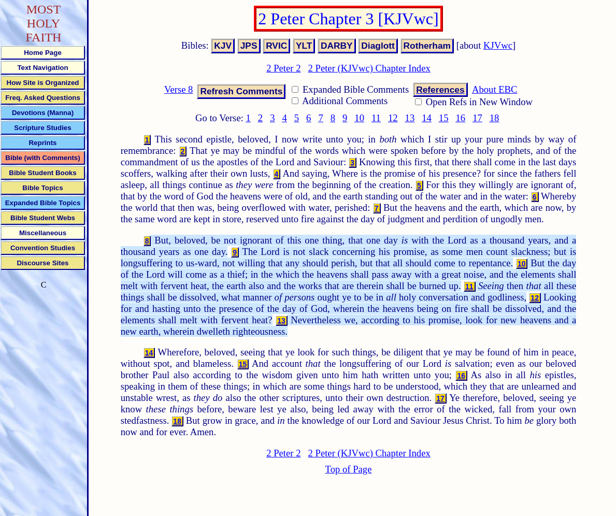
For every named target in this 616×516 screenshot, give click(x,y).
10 (359, 117)
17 (477, 117)
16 (460, 117)
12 (393, 117)
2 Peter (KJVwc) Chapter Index (369, 68)
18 (494, 117)
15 (444, 117)
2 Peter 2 (283, 68)
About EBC (495, 89)
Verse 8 (178, 89)
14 (427, 117)
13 (410, 117)
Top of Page (348, 469)
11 (376, 117)
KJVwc (497, 45)
